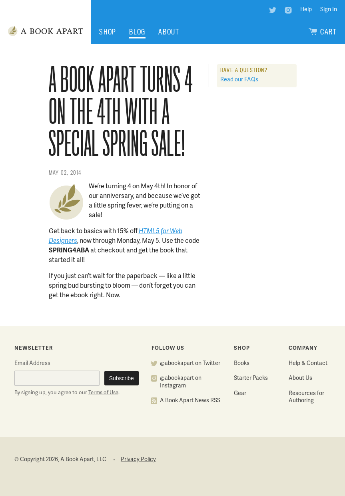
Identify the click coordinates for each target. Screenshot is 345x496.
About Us (300, 378)
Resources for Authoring (306, 397)
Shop (107, 32)
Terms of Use (103, 393)
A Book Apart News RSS (190, 400)
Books (241, 363)
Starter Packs (251, 378)
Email (32, 363)
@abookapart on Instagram (180, 382)
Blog (137, 32)
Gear (240, 393)
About (168, 32)
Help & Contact (308, 363)
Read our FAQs (239, 80)
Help (306, 9)
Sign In (328, 9)
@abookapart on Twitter (190, 363)
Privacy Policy (138, 459)
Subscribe (121, 378)
